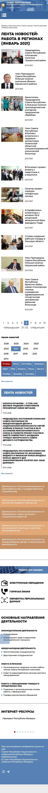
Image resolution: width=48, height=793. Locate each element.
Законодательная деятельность (19, 631)
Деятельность (14, 26)
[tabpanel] (24, 719)
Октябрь (29, 374)
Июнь (31, 369)
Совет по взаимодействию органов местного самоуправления (24, 674)
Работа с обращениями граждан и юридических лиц (20, 685)
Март (5, 369)
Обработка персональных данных (23, 600)
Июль (16, 364)
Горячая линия (15, 591)
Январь (6, 364)
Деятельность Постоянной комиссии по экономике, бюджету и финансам (23, 501)
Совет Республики (24, 3)
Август (40, 369)
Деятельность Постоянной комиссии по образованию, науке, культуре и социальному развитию (23, 514)
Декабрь (17, 374)
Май (13, 369)
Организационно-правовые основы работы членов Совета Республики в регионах (23, 668)
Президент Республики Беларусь (19, 718)
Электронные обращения (22, 583)
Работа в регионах (9, 28)
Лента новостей (40, 26)
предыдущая (11, 327)
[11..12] (25, 327)
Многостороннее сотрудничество (19, 652)
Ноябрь (7, 374)
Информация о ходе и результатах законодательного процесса (19, 638)
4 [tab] (22, 732)
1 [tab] (15, 732)
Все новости (7, 381)
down (5, 639)
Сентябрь (26, 364)
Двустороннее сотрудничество (18, 655)
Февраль (39, 364)
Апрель (22, 369)
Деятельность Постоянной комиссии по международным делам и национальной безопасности (23, 542)
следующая (37, 327)
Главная (4, 26)
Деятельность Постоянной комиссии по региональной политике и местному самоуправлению (23, 528)
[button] (4, 15)
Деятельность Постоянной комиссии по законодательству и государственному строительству (23, 489)
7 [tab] (30, 732)
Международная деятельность (18, 648)
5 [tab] (25, 732)
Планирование (10, 634)
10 (44, 323)
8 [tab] (33, 732)
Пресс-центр (27, 26)
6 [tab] (28, 732)
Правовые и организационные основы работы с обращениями (21, 690)
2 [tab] (17, 732)
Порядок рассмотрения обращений (20, 695)
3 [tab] (20, 732)
